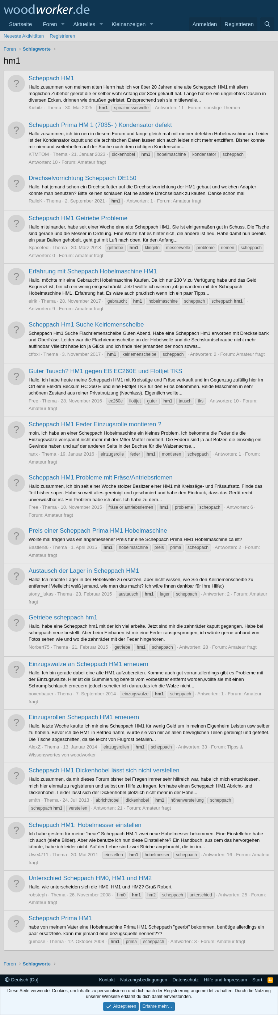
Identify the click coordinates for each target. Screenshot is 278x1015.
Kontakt (107, 979)
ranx (33, 454)
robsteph (38, 894)
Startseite (20, 24)
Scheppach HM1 (51, 78)
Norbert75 (39, 647)
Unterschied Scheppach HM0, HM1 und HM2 (90, 878)
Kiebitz (36, 107)
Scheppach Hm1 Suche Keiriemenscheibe (86, 324)
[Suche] (267, 24)
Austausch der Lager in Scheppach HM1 (84, 570)
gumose (37, 941)
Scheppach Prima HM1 (60, 918)
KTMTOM (39, 154)
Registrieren (62, 36)
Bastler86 (39, 547)
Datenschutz (186, 979)
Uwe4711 (39, 854)
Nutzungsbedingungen (143, 979)
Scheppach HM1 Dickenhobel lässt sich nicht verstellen (104, 770)
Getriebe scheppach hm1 (63, 617)
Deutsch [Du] (21, 979)
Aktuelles (84, 24)
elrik (33, 301)
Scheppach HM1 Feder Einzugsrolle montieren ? (95, 424)
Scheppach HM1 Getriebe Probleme (78, 218)
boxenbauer (41, 693)
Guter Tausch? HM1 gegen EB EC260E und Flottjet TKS (105, 371)
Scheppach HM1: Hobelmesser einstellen (85, 825)
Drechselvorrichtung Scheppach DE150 (82, 178)
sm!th (34, 800)
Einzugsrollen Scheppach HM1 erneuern (84, 717)
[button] (63, 24)
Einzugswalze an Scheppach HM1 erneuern (88, 664)
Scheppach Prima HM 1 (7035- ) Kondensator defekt (100, 124)
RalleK (35, 201)
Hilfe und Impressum (225, 979)
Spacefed (39, 247)
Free (33, 401)
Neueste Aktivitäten (24, 36)
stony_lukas (41, 594)
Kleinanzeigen (128, 24)
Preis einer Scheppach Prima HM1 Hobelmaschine (98, 530)
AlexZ (35, 747)
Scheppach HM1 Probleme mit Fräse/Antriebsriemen (101, 477)
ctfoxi (34, 354)
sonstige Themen (222, 107)
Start (257, 979)
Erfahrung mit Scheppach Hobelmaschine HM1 (93, 271)
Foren (50, 24)
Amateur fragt (91, 162)
